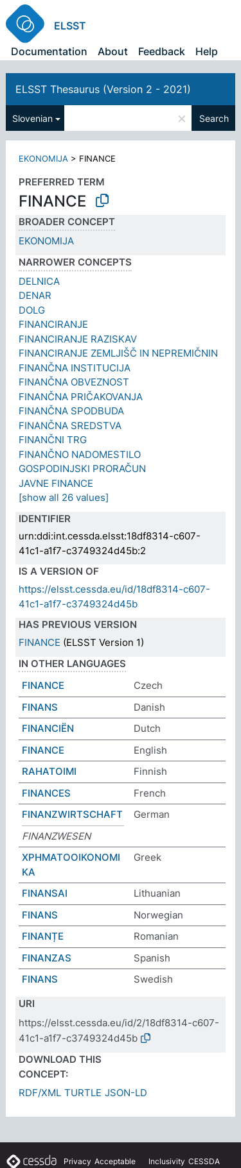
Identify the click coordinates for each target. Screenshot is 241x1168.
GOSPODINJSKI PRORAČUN (82, 468)
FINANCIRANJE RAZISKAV (78, 339)
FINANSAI (44, 893)
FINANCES (46, 793)
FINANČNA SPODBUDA (71, 411)
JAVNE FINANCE (56, 483)
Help (206, 51)
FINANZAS (46, 958)
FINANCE (39, 642)
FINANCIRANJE (53, 324)
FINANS (40, 707)
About (113, 51)
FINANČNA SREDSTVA (70, 425)
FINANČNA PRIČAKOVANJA (81, 397)
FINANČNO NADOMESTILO (80, 454)
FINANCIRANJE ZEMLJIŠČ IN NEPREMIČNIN (118, 353)
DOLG (32, 310)
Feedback (161, 51)
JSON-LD (126, 1093)
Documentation (49, 51)
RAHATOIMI (49, 771)
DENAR (35, 295)
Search (214, 118)
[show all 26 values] (64, 497)
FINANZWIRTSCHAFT (72, 814)
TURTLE (83, 1093)
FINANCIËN (48, 728)
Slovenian (32, 118)
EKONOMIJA (43, 158)
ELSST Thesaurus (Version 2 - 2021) (103, 89)
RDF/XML (40, 1093)
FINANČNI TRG (53, 440)
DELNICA (39, 281)
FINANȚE (43, 936)
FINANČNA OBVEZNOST (74, 382)
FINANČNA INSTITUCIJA (74, 368)
